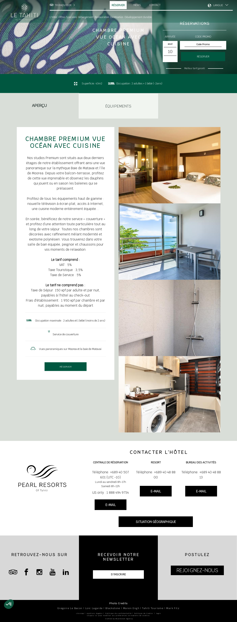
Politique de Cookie (143, 613)
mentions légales (95, 613)
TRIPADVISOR (63, 5)
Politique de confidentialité (118, 613)
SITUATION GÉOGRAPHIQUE (156, 522)
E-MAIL (110, 505)
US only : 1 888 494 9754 (110, 493)
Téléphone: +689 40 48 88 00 (155, 474)
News (137, 5)
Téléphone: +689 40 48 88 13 (201, 474)
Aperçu (39, 105)
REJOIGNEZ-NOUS (197, 570)
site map (80, 613)
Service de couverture (66, 334)
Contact (155, 5)
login (158, 613)
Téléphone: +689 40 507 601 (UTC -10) (110, 474)
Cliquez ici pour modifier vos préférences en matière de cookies (118, 615)
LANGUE (218, 5)
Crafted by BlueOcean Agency (119, 619)
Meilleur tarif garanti (194, 68)
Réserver (118, 5)
